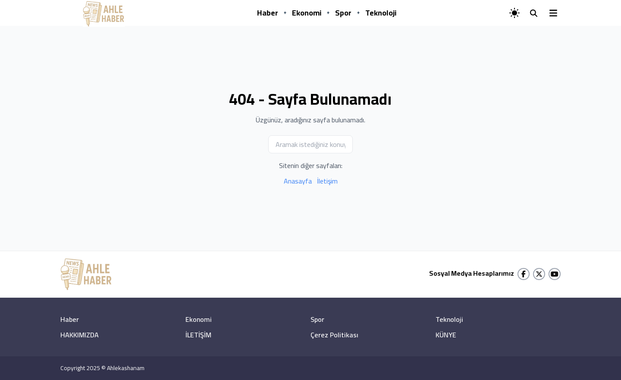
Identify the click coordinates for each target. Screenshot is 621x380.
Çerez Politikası (334, 335)
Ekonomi (306, 13)
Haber (267, 13)
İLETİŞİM (198, 335)
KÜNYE (446, 335)
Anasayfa (298, 180)
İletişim (327, 180)
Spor (343, 13)
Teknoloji (380, 13)
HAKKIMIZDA (79, 335)
